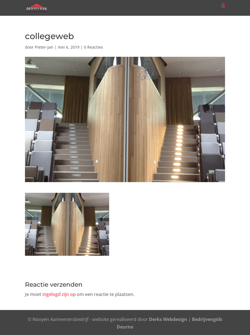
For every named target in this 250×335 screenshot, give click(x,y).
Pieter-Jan (44, 47)
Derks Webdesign (168, 319)
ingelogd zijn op (59, 294)
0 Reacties (93, 47)
